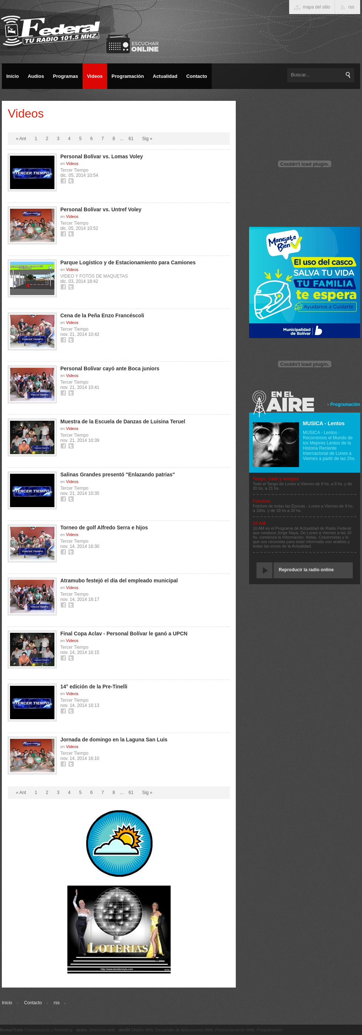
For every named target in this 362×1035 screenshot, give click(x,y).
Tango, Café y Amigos (276, 479)
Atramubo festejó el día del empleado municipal (119, 580)
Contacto (33, 1002)
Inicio (7, 1002)
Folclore (261, 501)
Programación (345, 404)
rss (57, 1002)
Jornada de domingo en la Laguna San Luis (113, 740)
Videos (72, 163)
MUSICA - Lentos (324, 423)
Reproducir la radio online (306, 569)
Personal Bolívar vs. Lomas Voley (101, 156)
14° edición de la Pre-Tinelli (93, 687)
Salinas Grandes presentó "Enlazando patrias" (117, 474)
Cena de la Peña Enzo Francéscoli (102, 315)
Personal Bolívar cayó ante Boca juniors (110, 368)
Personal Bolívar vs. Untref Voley (100, 209)
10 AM (259, 523)
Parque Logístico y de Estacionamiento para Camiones (128, 262)
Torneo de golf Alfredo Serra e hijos (104, 527)
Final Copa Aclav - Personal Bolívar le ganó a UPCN (123, 633)
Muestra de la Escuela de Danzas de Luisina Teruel (122, 421)
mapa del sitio (316, 7)
